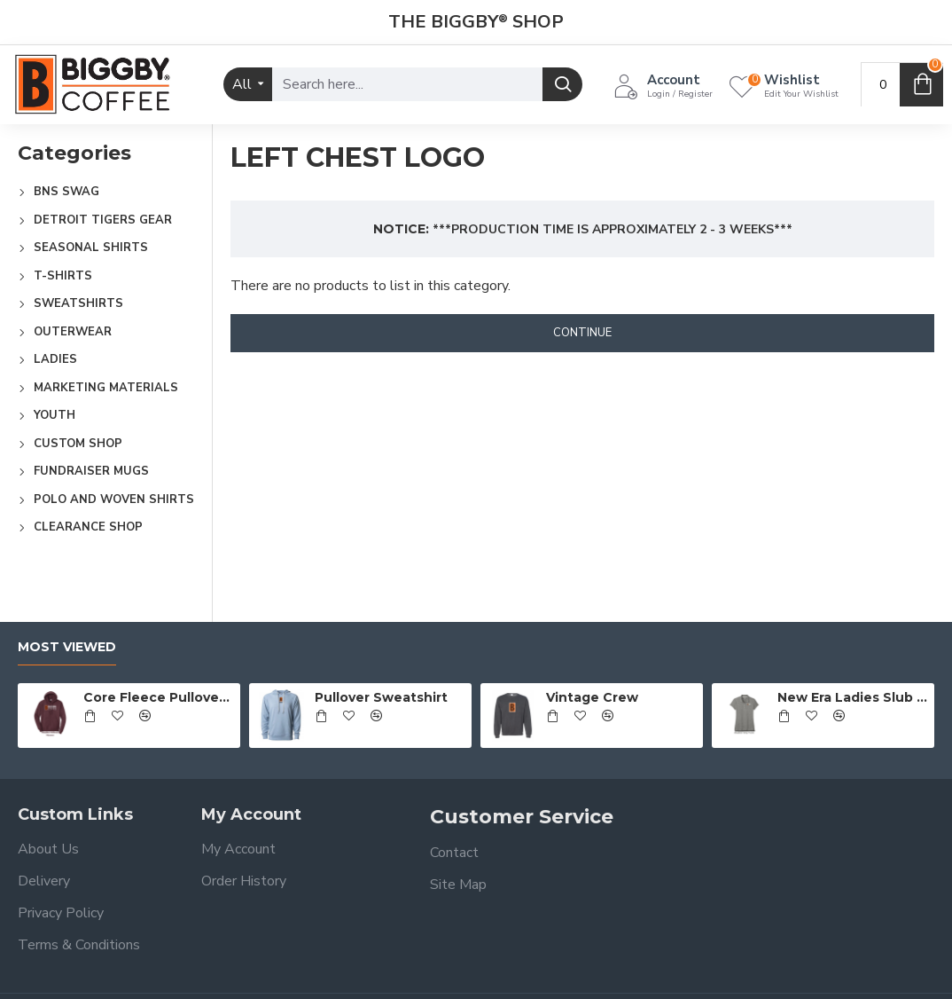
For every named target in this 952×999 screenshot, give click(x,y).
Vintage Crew (592, 697)
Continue (582, 333)
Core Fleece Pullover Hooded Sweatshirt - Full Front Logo (158, 697)
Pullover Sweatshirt (381, 697)
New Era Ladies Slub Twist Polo (852, 697)
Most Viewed (67, 647)
